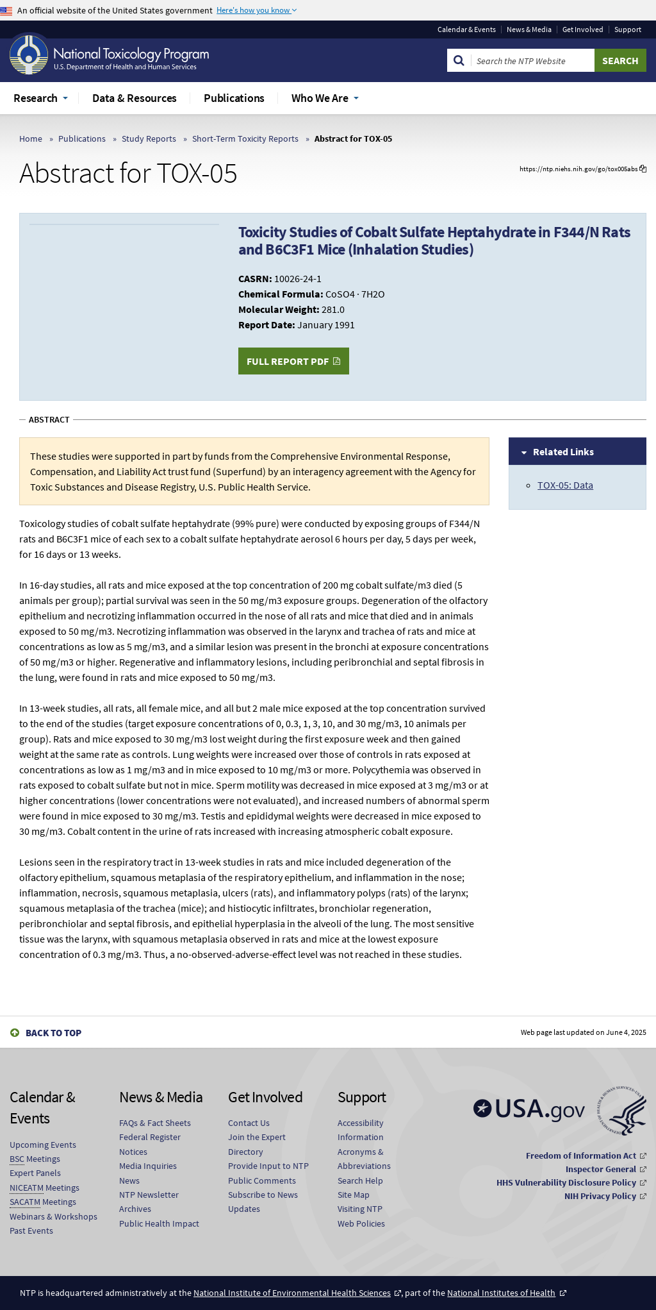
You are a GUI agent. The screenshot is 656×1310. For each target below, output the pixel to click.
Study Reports (149, 138)
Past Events (31, 1230)
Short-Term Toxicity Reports (245, 138)
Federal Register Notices (150, 1144)
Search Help (360, 1180)
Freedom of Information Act (581, 1155)
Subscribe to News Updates (263, 1201)
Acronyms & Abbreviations (364, 1158)
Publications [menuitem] (234, 97)
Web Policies (361, 1223)
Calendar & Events (467, 29)
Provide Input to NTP (268, 1165)
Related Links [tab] (563, 451)
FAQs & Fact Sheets (155, 1123)
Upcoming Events (43, 1144)
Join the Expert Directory (257, 1144)
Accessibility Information (361, 1130)
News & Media (529, 29)
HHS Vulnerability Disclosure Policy (566, 1182)
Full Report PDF (288, 361)
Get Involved (582, 29)
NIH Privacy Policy (600, 1196)
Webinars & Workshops (53, 1216)
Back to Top (53, 1033)
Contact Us (249, 1123)
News (129, 1180)
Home (30, 138)
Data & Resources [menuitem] (134, 97)
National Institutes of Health (501, 1292)
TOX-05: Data (565, 484)
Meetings (35, 1159)
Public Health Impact (159, 1223)
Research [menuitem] (35, 97)
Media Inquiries (148, 1165)
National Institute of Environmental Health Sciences (292, 1292)
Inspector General (601, 1169)
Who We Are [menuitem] (319, 97)
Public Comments (262, 1180)
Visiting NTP (360, 1208)
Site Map (354, 1194)
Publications (82, 138)
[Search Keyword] (533, 60)
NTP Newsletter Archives (149, 1201)
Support (627, 29)
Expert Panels (35, 1173)
